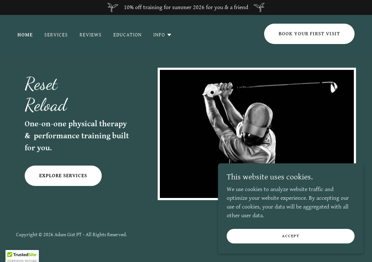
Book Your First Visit (309, 34)
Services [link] (56, 35)
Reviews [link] (91, 35)
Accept (290, 241)
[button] (162, 35)
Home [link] (25, 35)
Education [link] (127, 35)
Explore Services (63, 176)
